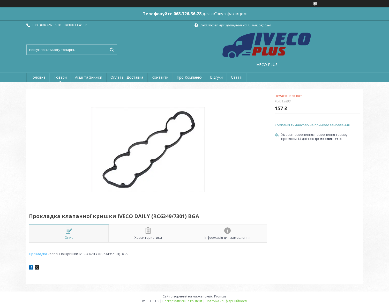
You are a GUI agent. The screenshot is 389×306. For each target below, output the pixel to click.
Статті (236, 77)
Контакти (160, 77)
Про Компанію (189, 77)
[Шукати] (112, 49)
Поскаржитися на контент (182, 301)
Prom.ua (220, 296)
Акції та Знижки (88, 77)
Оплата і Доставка (126, 77)
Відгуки (216, 77)
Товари (60, 77)
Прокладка (38, 253)
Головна (38, 77)
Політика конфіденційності (226, 301)
